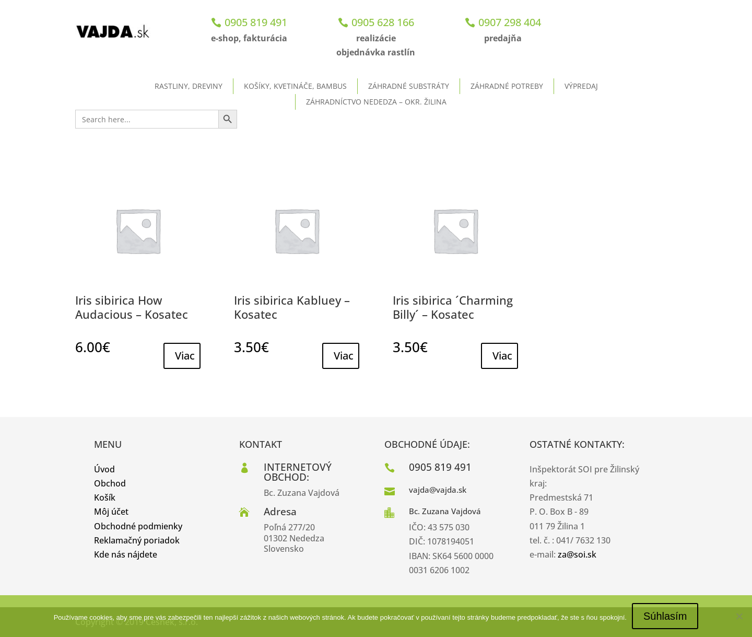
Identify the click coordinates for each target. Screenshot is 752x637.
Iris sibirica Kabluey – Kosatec (292, 306)
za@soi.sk (577, 554)
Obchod (110, 483)
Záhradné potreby (507, 86)
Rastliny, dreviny (188, 86)
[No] (739, 616)
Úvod (104, 469)
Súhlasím (665, 616)
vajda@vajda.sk (437, 489)
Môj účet (111, 511)
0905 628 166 (382, 22)
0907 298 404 (509, 22)
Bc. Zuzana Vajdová (445, 511)
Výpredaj (581, 86)
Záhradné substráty (408, 86)
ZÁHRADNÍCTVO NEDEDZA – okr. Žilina (376, 102)
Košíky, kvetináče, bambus (295, 86)
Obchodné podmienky (138, 526)
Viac (185, 356)
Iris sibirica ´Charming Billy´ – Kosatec (453, 306)
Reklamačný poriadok (137, 540)
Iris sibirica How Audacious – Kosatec (131, 306)
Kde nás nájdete (125, 554)
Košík (104, 497)
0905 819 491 (256, 22)
